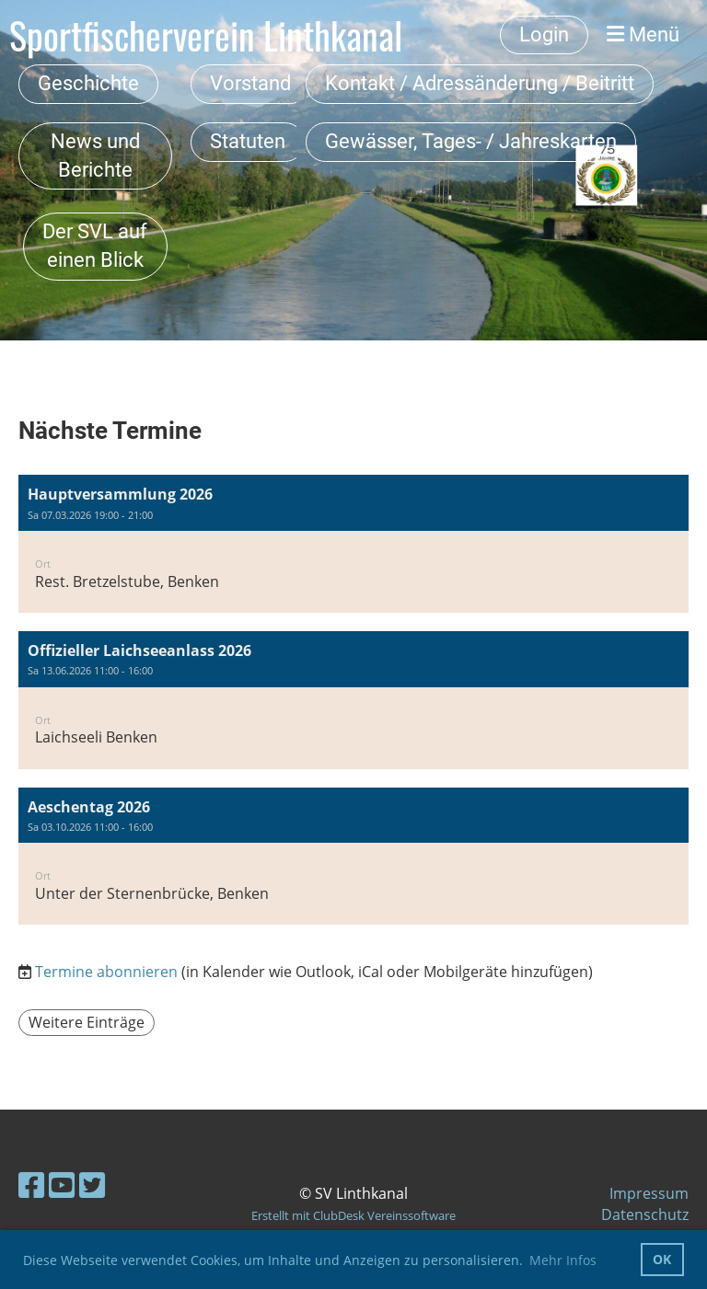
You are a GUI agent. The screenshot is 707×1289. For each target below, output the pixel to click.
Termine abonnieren (106, 971)
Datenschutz (645, 1214)
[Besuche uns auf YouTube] (62, 1184)
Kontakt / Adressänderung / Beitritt (479, 83)
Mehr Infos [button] (563, 1260)
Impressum (649, 1193)
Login (544, 34)
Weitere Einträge (87, 1022)
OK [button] (662, 1259)
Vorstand (250, 83)
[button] (353, 544)
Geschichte (88, 83)
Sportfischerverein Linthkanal (205, 35)
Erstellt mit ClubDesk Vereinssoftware (353, 1215)
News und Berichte (95, 155)
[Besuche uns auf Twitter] (92, 1184)
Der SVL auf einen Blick (94, 245)
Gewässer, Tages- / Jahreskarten (471, 141)
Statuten (247, 141)
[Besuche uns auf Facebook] (31, 1184)
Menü (643, 34)
